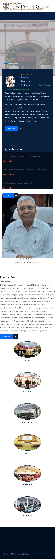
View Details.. (8, 161)
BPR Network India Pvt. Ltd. (21, 554)
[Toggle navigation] (5, 16)
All (13, 195)
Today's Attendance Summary (17, 89)
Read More (15, 128)
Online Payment (45, 85)
